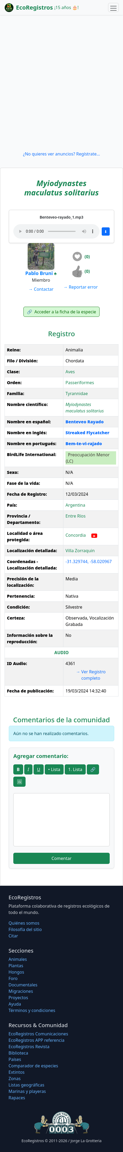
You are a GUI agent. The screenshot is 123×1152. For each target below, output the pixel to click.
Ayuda (15, 1004)
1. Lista (75, 769)
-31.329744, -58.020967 (88, 561)
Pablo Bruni (39, 273)
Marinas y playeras (27, 1091)
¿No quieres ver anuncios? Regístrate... (61, 154)
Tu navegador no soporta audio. (56, 231)
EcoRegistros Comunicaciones (38, 1034)
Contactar (41, 289)
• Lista (54, 769)
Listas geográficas (26, 1085)
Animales (18, 959)
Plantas (16, 966)
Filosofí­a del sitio (25, 929)
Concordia (75, 535)
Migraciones (21, 991)
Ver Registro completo (91, 675)
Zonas (14, 1078)
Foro (13, 978)
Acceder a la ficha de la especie (61, 312)
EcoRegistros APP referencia (36, 1040)
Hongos (16, 972)
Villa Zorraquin (80, 551)
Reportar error (80, 287)
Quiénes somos (24, 923)
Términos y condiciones (32, 1010)
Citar (13, 936)
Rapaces (17, 1098)
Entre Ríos (75, 516)
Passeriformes (79, 383)
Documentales (23, 985)
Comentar (61, 858)
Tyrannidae (76, 393)
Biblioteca (18, 1053)
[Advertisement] (61, 82)
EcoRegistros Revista (29, 1046)
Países (15, 1059)
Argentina (75, 505)
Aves (70, 372)
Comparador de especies (33, 1066)
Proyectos (18, 998)
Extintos (16, 1072)
